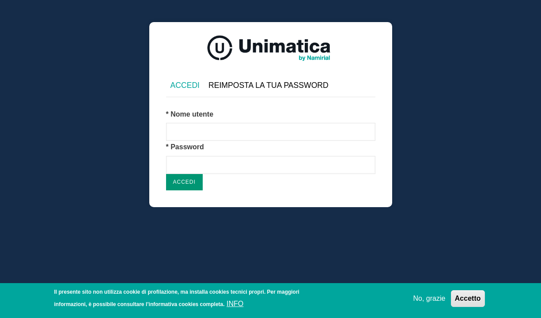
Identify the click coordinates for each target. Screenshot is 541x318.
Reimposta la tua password (268, 85)
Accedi (187, 86)
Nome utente (191, 114)
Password (187, 147)
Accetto (468, 299)
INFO (235, 305)
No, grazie (429, 299)
